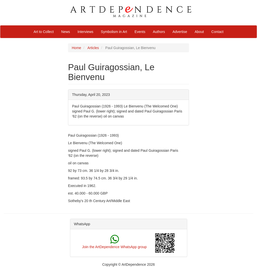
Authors (159, 32)
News (65, 32)
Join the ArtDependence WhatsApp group (114, 247)
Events (140, 32)
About (199, 32)
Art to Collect (44, 32)
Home (76, 48)
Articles (93, 48)
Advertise (179, 32)
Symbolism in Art (114, 32)
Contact (217, 32)
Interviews (85, 32)
